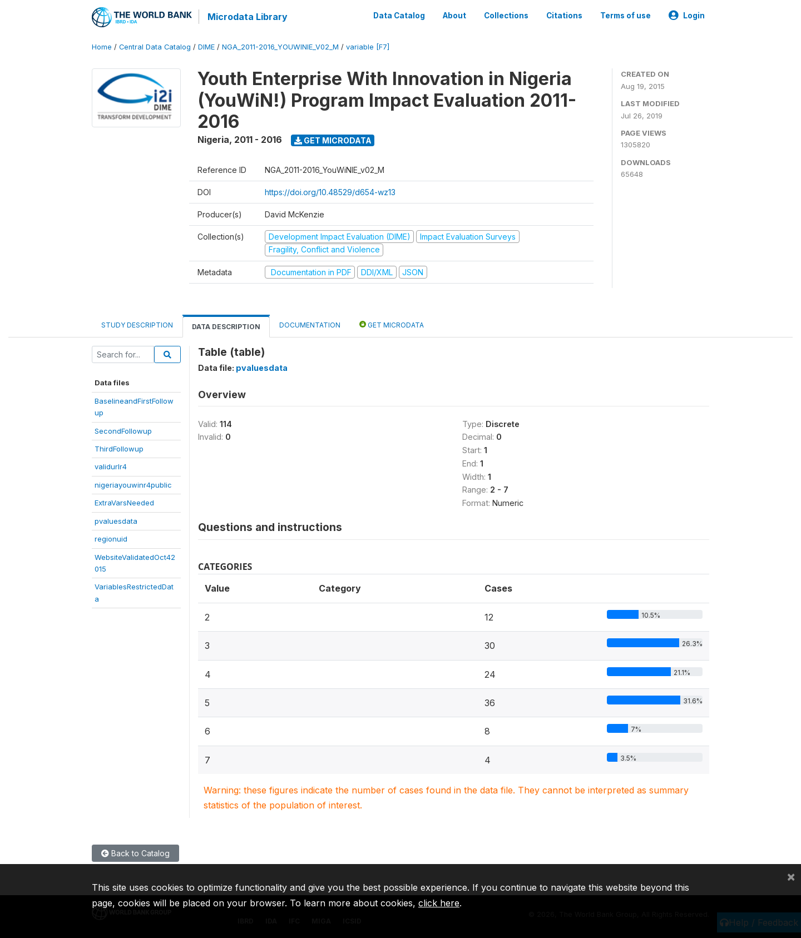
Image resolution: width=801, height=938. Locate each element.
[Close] (791, 876)
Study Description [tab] (137, 325)
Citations (564, 15)
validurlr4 (111, 466)
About (454, 15)
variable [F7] (367, 47)
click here (438, 903)
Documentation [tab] (309, 325)
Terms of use (625, 15)
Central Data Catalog (155, 47)
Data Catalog (399, 15)
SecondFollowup (123, 430)
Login (687, 15)
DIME (206, 47)
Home (102, 47)
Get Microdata (333, 140)
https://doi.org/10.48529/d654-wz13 (330, 192)
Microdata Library (247, 16)
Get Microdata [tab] (391, 324)
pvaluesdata (116, 521)
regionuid (111, 538)
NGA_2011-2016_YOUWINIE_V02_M (280, 47)
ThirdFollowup (119, 448)
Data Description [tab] (226, 326)
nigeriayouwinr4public (133, 484)
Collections (506, 15)
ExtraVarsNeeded (124, 502)
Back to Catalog (135, 853)
